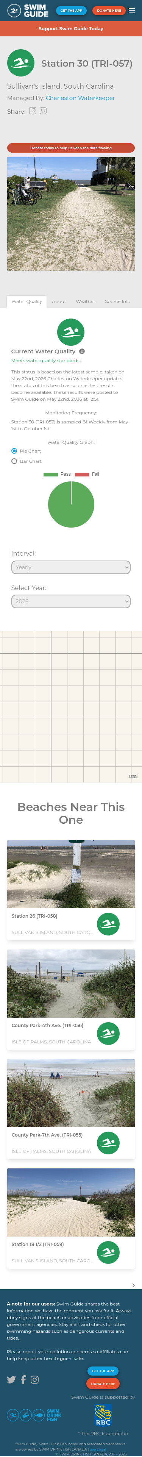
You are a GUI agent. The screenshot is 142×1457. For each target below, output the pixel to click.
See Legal (98, 1449)
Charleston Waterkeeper (80, 98)
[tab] (26, 301)
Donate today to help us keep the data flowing (71, 148)
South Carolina (89, 86)
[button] (131, 10)
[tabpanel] (71, 460)
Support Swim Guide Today (71, 28)
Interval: (23, 553)
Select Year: (29, 588)
